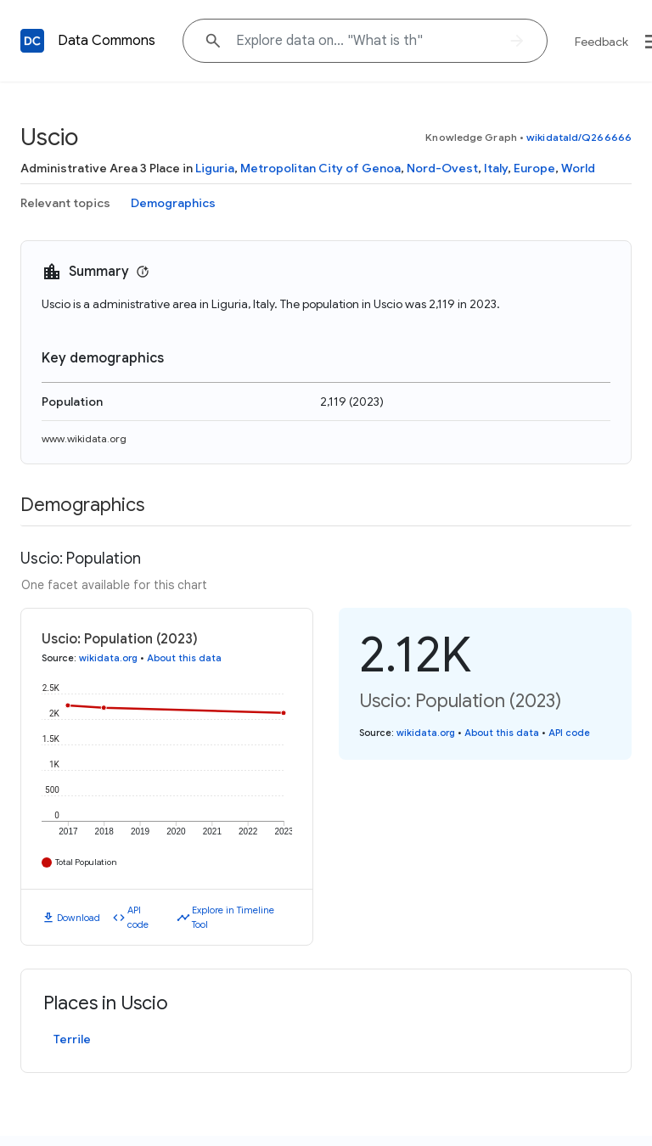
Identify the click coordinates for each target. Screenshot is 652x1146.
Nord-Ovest (442, 168)
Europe (534, 168)
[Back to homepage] (32, 41)
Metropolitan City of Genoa (320, 168)
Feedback (601, 41)
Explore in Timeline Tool (233, 917)
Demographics (173, 203)
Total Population (86, 862)
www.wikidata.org (84, 438)
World (578, 168)
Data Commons (106, 40)
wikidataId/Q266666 (579, 137)
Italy (496, 168)
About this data (184, 658)
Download (78, 918)
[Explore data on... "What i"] (365, 41)
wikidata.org (108, 658)
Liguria (214, 168)
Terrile (72, 1039)
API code (138, 917)
